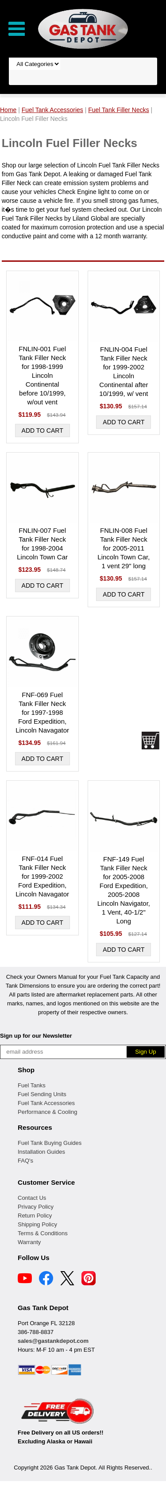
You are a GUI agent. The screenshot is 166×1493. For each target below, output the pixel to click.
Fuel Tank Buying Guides (49, 1143)
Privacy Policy (36, 1206)
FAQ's (25, 1160)
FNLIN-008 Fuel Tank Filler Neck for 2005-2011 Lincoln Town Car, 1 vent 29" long (123, 548)
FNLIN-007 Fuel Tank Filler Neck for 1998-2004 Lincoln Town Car (42, 544)
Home (8, 109)
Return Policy (35, 1215)
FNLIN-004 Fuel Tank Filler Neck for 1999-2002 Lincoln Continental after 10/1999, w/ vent (123, 371)
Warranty (29, 1242)
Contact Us (32, 1197)
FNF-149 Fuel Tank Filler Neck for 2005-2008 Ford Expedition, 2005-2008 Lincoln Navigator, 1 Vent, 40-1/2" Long (123, 890)
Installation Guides (41, 1151)
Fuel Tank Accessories (46, 1103)
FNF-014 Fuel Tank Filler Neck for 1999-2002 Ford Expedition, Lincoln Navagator (42, 876)
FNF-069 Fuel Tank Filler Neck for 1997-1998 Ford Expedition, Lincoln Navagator (42, 712)
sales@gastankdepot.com (53, 1341)
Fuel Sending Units (42, 1094)
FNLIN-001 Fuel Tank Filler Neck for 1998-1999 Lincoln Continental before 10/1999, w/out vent (42, 375)
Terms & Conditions (43, 1233)
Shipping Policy (37, 1224)
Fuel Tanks (32, 1085)
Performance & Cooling (47, 1112)
